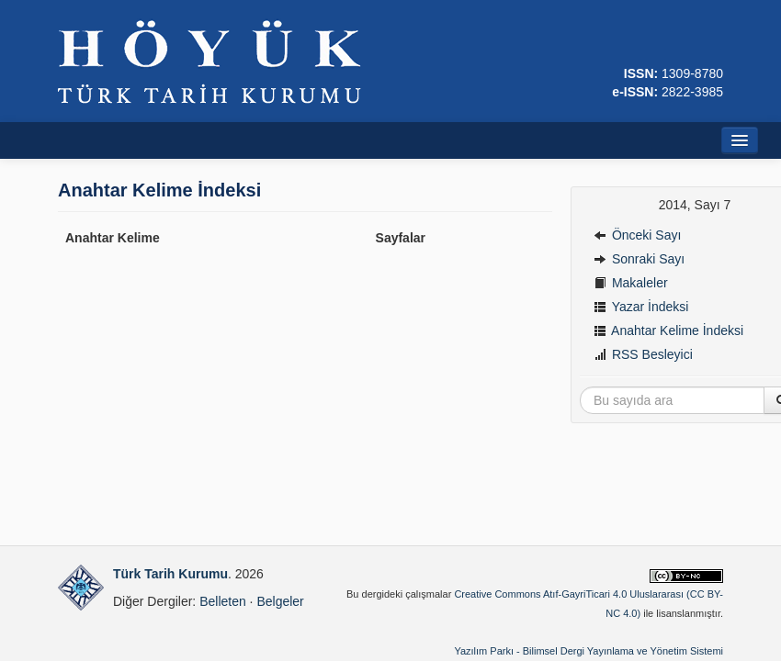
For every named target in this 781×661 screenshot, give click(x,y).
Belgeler (279, 601)
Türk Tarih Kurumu (170, 573)
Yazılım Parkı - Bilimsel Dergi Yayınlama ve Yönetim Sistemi (588, 650)
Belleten (222, 601)
